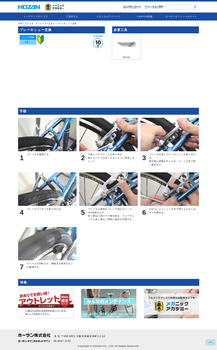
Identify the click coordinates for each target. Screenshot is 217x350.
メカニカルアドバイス (108, 16)
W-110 (126, 46)
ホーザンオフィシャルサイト (181, 16)
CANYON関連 (145, 16)
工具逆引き (72, 16)
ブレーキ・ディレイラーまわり (40, 23)
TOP (20, 23)
